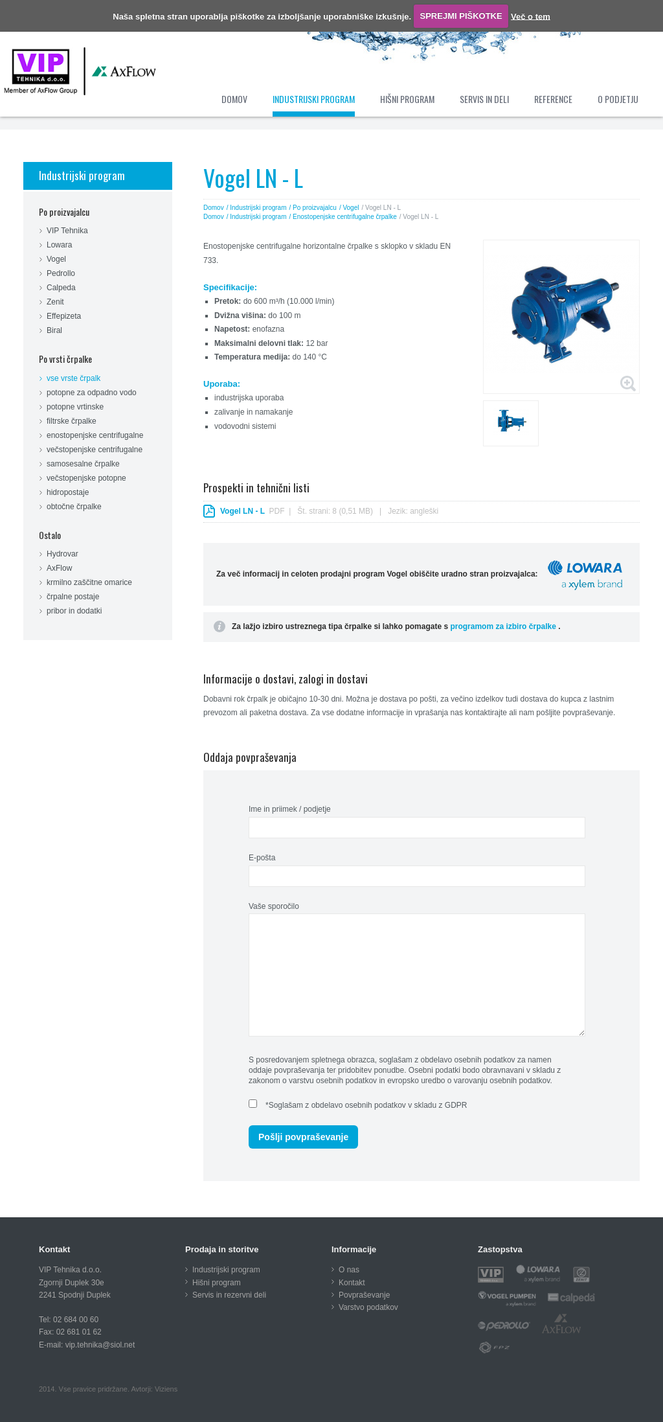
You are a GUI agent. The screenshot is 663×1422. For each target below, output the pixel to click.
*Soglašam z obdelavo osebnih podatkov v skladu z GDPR (366, 1105)
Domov (213, 207)
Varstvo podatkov (368, 1307)
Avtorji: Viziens (154, 1389)
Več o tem (530, 16)
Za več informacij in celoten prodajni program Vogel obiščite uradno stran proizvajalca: (420, 574)
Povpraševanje (364, 1295)
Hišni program (216, 1282)
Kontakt (352, 1282)
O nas (349, 1269)
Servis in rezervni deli (229, 1295)
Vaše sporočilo (274, 906)
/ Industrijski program (257, 207)
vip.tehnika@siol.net (100, 1344)
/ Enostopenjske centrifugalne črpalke (343, 216)
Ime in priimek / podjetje (290, 809)
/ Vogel (349, 207)
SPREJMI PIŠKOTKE (461, 16)
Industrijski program (82, 175)
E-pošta (262, 857)
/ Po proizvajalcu (313, 207)
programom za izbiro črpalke (504, 626)
